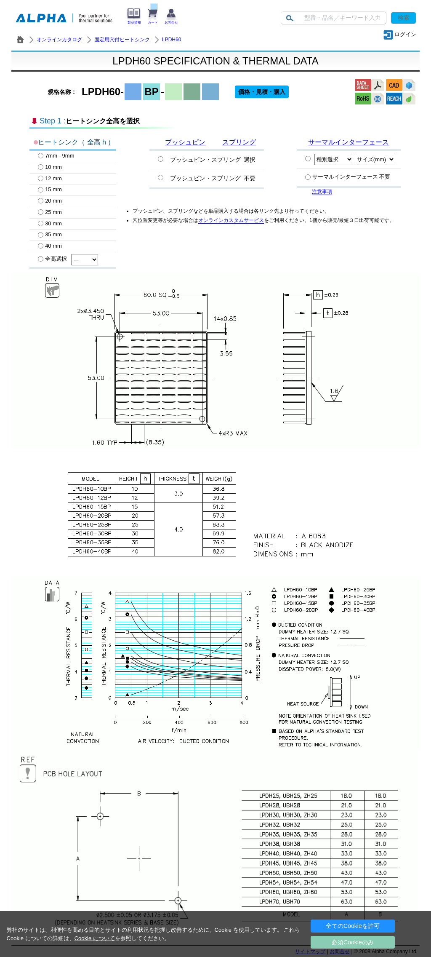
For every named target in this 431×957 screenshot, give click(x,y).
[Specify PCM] (308, 158)
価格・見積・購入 (261, 91)
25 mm (50, 212)
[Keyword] (333, 17)
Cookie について (94, 938)
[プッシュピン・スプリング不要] (160, 177)
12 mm (50, 178)
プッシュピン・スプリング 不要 (212, 178)
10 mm (50, 167)
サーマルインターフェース (348, 142)
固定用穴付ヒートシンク (122, 40)
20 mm (50, 201)
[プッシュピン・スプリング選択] (160, 159)
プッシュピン (185, 142)
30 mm (50, 223)
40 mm (50, 246)
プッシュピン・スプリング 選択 (212, 159)
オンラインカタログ (59, 40)
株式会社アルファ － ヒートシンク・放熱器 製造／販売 (20, 39)
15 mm (50, 189)
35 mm (50, 234)
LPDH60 (171, 40)
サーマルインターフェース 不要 (348, 177)
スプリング (239, 142)
